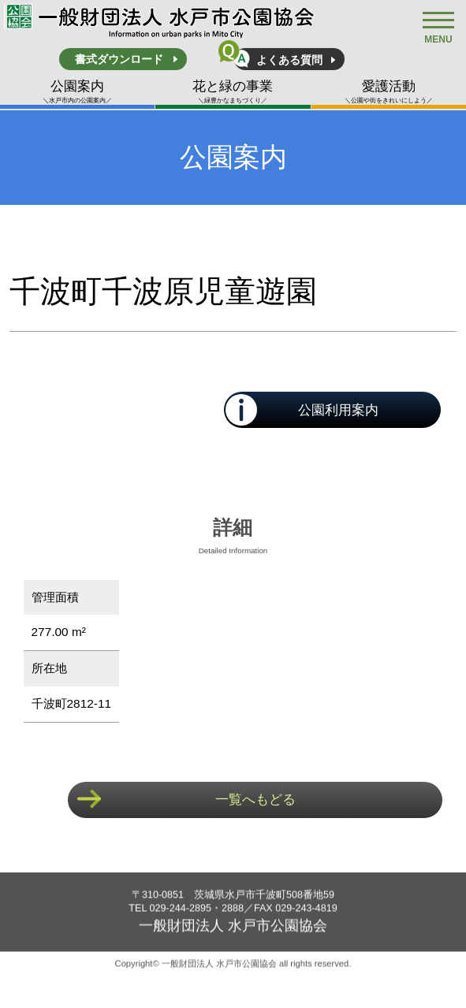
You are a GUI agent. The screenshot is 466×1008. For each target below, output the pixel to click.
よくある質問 (289, 60)
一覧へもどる (255, 799)
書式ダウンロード (119, 59)
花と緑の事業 (232, 92)
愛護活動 (388, 92)
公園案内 (77, 92)
